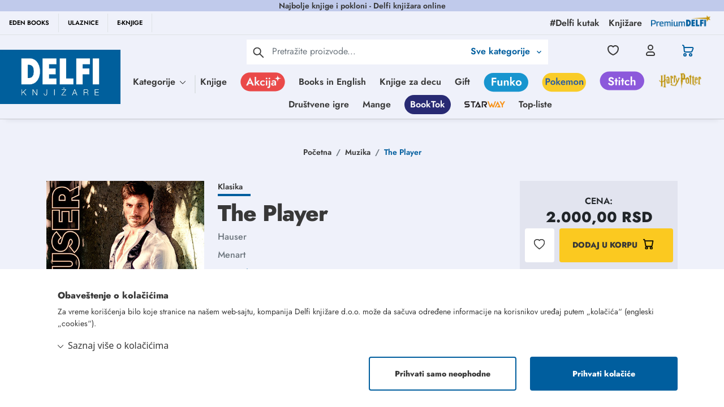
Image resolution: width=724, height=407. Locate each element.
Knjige (213, 81)
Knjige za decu (410, 81)
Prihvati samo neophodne (442, 373)
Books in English (332, 81)
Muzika (357, 152)
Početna (317, 152)
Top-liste (535, 104)
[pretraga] (258, 52)
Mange (377, 104)
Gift (462, 81)
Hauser (232, 236)
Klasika (230, 186)
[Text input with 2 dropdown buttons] (368, 51)
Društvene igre (318, 104)
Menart (231, 254)
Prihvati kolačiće (603, 373)
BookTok (427, 104)
